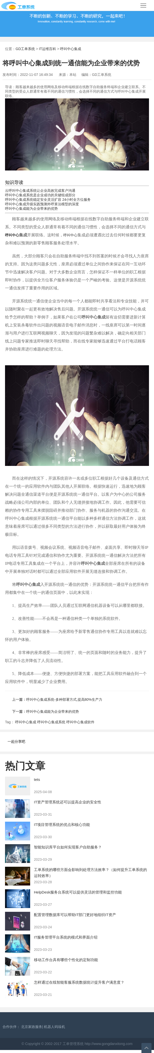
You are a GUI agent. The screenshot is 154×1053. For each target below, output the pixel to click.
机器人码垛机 (54, 1027)
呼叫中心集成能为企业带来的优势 (31, 209)
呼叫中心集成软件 (80, 722)
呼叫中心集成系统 (51, 722)
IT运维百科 (47, 49)
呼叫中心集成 (70, 49)
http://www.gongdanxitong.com (108, 1044)
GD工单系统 (25, 49)
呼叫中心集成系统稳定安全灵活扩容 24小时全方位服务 (48, 200)
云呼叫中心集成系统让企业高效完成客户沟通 (40, 191)
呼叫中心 (12, 235)
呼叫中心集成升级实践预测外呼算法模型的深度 (42, 204)
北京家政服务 (31, 1027)
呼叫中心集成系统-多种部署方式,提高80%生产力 (64, 699)
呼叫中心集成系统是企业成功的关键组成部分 (40, 195)
